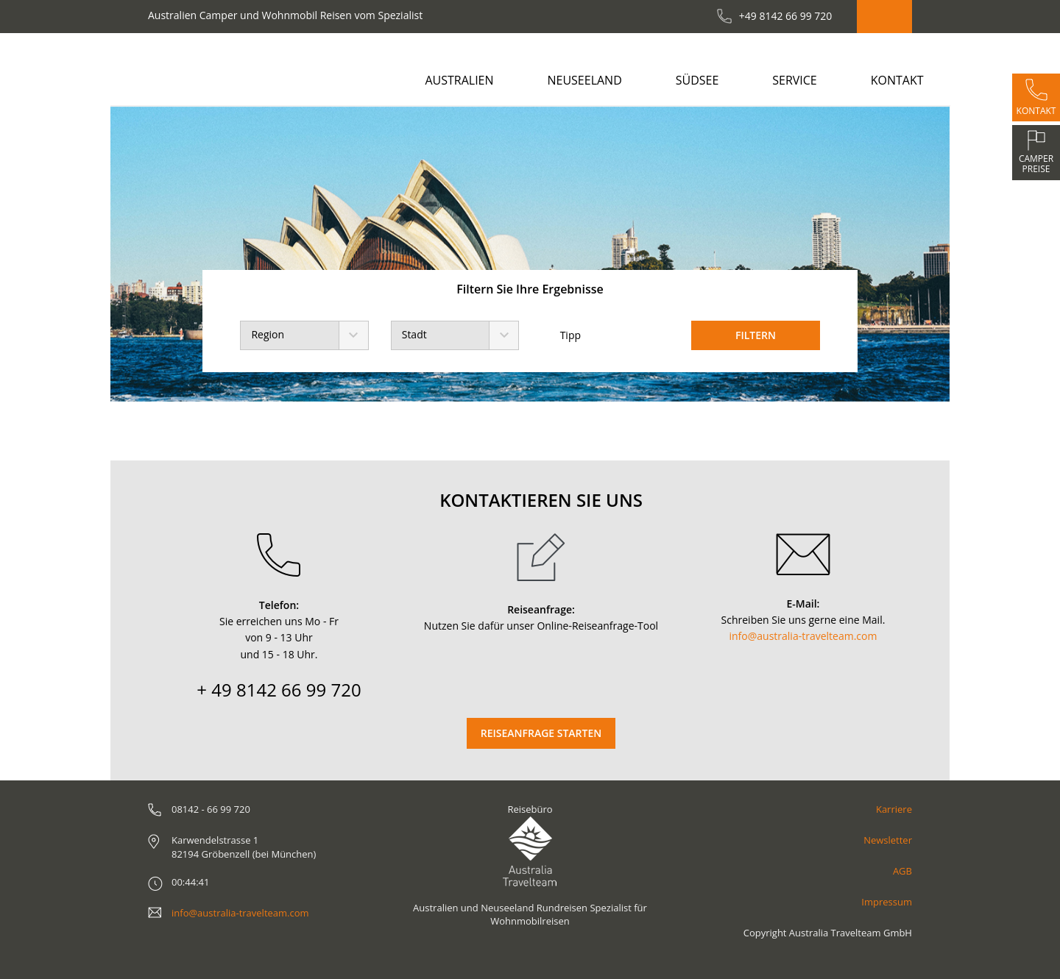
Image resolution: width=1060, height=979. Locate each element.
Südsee (697, 80)
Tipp (561, 335)
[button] (152, 254)
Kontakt (897, 80)
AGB (902, 870)
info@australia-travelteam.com (803, 636)
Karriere (894, 809)
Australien (459, 80)
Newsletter (887, 840)
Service (794, 80)
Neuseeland (584, 80)
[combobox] (304, 335)
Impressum (886, 901)
